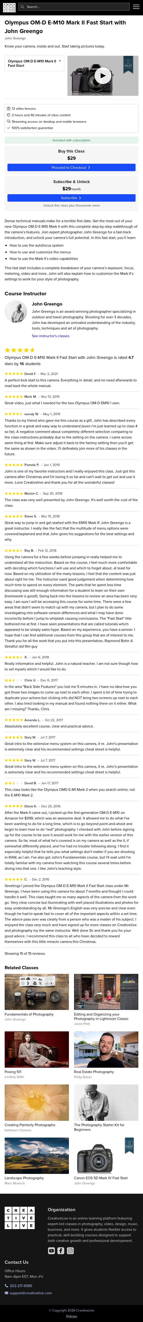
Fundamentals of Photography (29, 1014)
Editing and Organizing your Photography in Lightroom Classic (101, 1016)
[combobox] (74, 6)
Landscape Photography (24, 1177)
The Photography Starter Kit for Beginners (99, 1127)
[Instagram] (70, 1250)
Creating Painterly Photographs (30, 1124)
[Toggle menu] (136, 6)
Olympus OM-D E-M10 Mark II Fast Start (32, 63)
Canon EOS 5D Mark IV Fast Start (101, 1177)
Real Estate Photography (94, 1071)
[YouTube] (51, 1250)
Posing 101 (13, 1071)
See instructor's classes (50, 335)
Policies (71, 1316)
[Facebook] (61, 1250)
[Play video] (102, 76)
